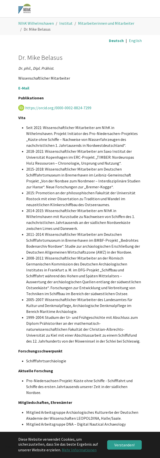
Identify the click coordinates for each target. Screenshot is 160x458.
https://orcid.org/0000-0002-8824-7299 (58, 107)
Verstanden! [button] (124, 444)
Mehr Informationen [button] (79, 449)
